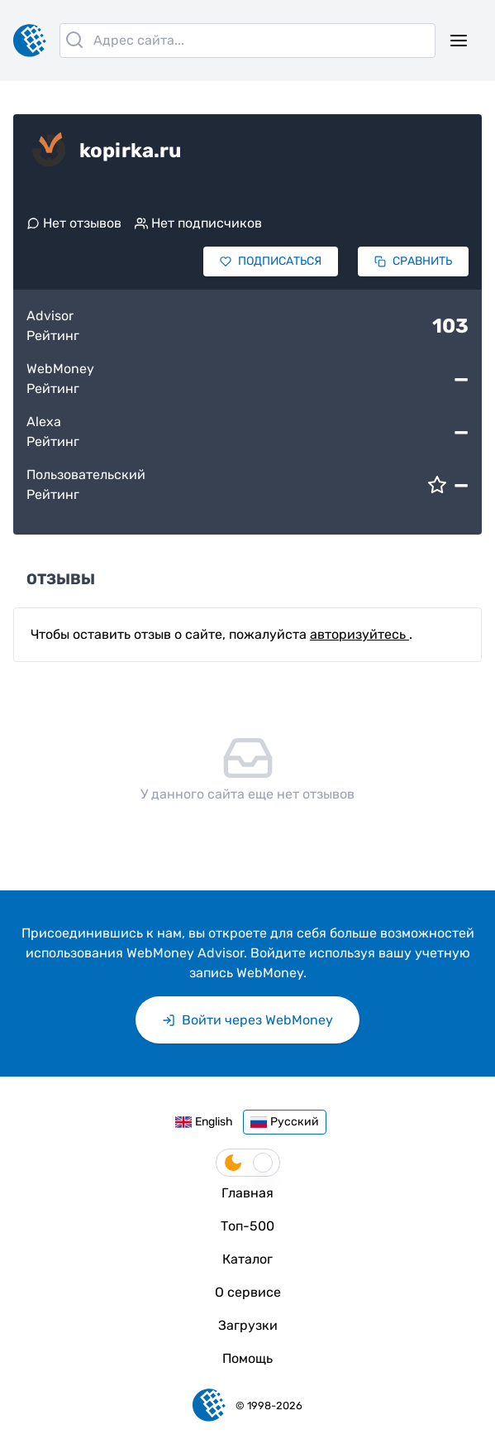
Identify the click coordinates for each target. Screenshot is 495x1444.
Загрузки (248, 1325)
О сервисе (248, 1292)
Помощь (247, 1358)
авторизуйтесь (359, 634)
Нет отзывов (73, 223)
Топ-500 (247, 1226)
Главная (247, 1193)
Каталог (247, 1259)
